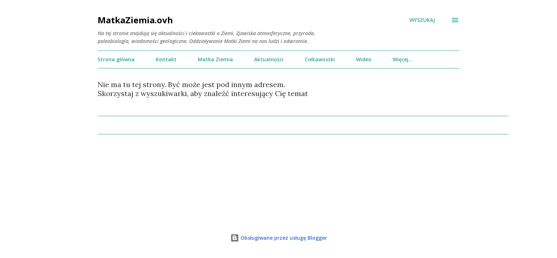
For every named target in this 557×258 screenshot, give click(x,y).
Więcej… (403, 59)
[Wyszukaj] (422, 20)
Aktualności (269, 59)
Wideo (363, 59)
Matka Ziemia (215, 59)
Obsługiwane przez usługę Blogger (278, 237)
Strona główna (116, 59)
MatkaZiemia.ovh (135, 20)
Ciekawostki (320, 59)
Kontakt (166, 59)
